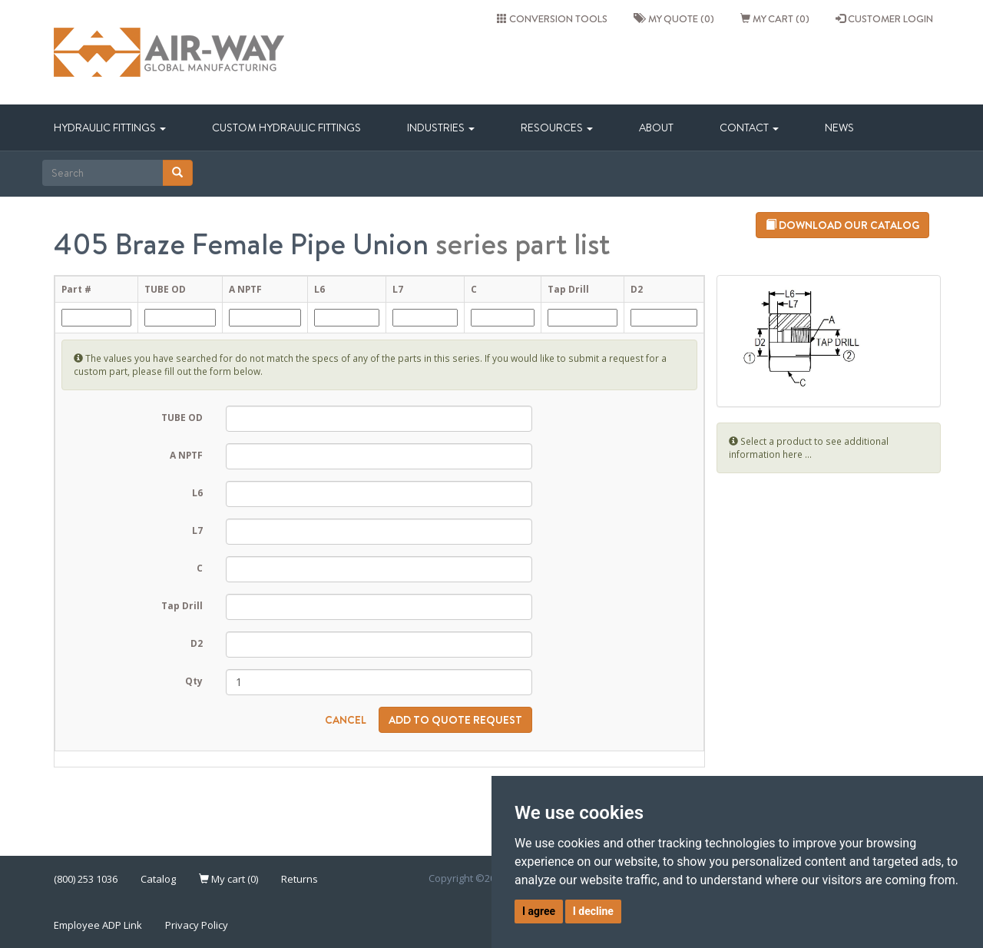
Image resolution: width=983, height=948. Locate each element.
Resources (557, 127)
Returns (299, 879)
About (656, 127)
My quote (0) (674, 18)
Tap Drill (182, 605)
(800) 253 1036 (85, 879)
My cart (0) (774, 18)
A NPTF (186, 455)
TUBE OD (182, 417)
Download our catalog (842, 225)
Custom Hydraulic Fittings (286, 127)
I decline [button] (593, 911)
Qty (194, 681)
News (839, 127)
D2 (196, 643)
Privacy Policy (196, 925)
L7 (197, 530)
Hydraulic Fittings (110, 127)
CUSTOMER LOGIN (884, 18)
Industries (441, 127)
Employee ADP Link (98, 925)
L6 (197, 492)
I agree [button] (538, 911)
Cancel (345, 720)
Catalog (158, 879)
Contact (749, 127)
